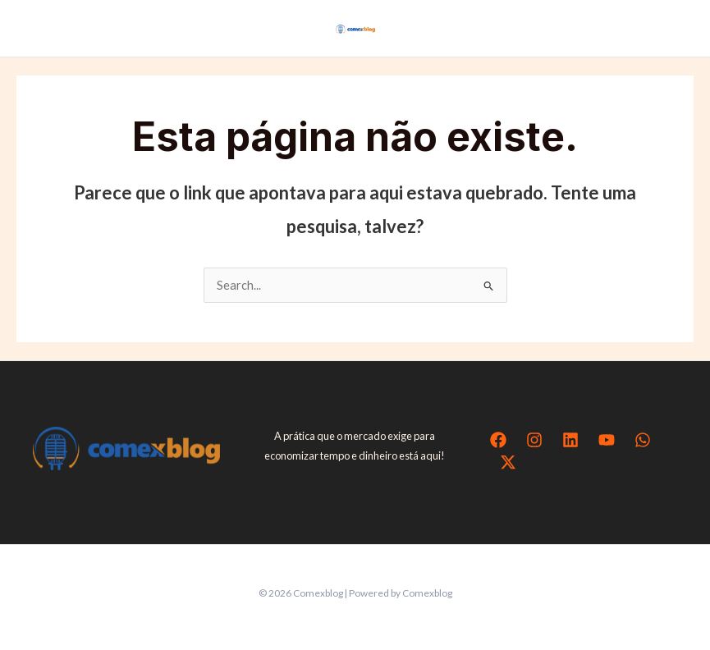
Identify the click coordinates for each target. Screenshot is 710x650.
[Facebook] (498, 440)
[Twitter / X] (508, 462)
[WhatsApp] (642, 440)
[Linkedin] (570, 440)
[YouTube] (606, 440)
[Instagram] (534, 440)
